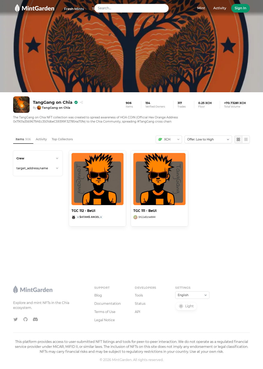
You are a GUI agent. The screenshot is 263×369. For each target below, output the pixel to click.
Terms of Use (104, 312)
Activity (219, 8)
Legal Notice (104, 320)
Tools (139, 295)
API (137, 312)
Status (140, 304)
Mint (201, 8)
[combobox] (131, 8)
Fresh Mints (74, 9)
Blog (98, 295)
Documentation (107, 304)
